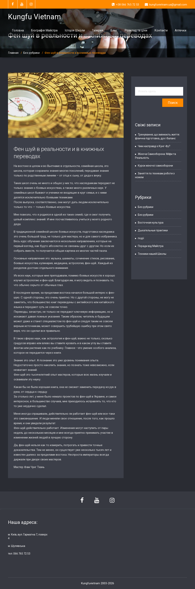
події (141, 238)
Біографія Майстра (44, 30)
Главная (13, 52)
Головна (18, 30)
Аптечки (180, 30)
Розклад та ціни (136, 30)
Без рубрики (31, 52)
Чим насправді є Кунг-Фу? (154, 146)
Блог (113, 30)
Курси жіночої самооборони (155, 165)
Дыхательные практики (153, 230)
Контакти (161, 30)
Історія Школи (75, 30)
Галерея (97, 30)
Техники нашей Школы (152, 253)
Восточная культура (150, 222)
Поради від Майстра (150, 246)
